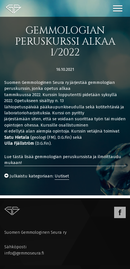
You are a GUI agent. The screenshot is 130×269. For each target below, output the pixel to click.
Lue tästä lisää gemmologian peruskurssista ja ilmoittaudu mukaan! (62, 159)
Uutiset (62, 176)
